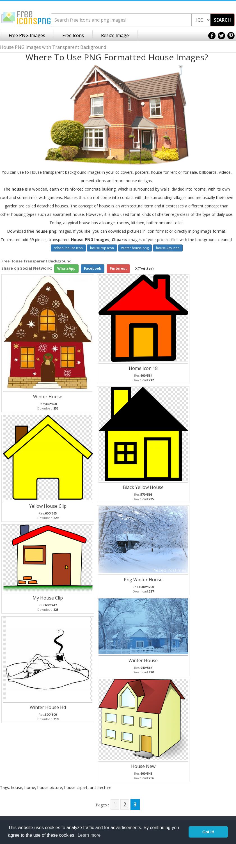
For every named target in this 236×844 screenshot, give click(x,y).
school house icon (68, 248)
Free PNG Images (27, 35)
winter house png (135, 248)
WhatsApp (66, 268)
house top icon (102, 248)
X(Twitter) (144, 268)
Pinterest (118, 268)
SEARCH (222, 20)
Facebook (92, 268)
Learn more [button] (89, 835)
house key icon (168, 248)
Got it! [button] (208, 832)
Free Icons (73, 35)
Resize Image (115, 35)
